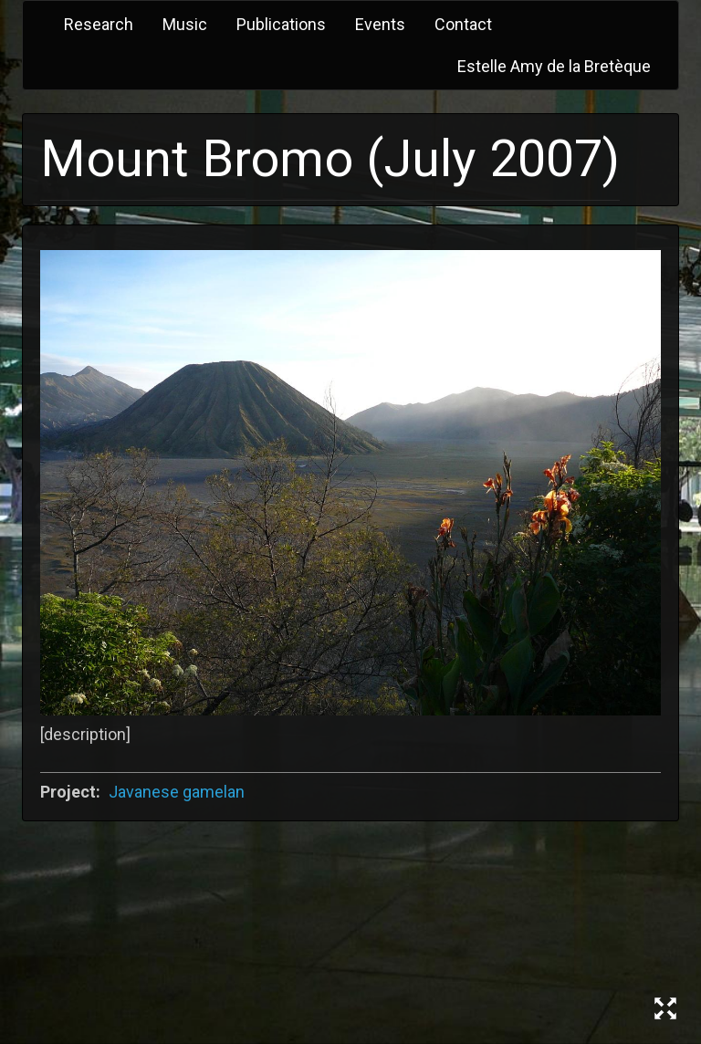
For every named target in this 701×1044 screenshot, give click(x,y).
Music (184, 24)
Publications (281, 24)
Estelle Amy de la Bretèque (554, 66)
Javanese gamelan (177, 791)
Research (98, 24)
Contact (463, 24)
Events (380, 24)
